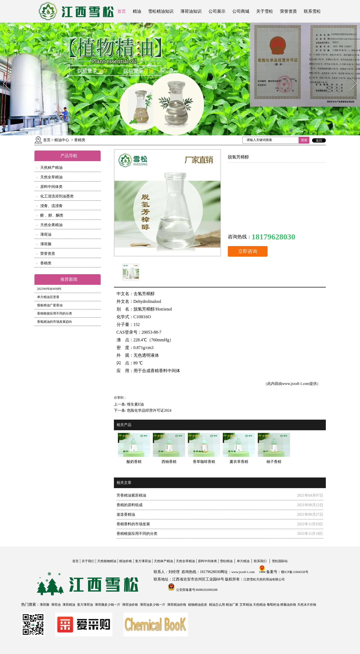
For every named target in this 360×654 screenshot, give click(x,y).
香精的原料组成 (130, 505)
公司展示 (216, 11)
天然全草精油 (51, 177)
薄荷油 (45, 234)
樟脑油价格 (288, 604)
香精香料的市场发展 (133, 524)
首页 (121, 11)
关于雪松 (264, 11)
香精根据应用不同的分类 (54, 313)
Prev (3, 75)
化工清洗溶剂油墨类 (57, 196)
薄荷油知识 (191, 11)
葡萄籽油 (273, 604)
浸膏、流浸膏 (51, 206)
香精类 (45, 263)
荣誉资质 (288, 11)
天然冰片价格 (306, 604)
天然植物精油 (106, 561)
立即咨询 (247, 251)
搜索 (304, 140)
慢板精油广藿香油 (50, 305)
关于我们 (88, 561)
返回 (319, 140)
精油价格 (125, 561)
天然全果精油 (51, 225)
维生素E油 (135, 404)
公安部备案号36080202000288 (196, 590)
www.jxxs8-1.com (295, 384)
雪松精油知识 (161, 11)
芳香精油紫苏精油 (131, 495)
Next (350, 75)
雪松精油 (226, 561)
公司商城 (240, 11)
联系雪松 (312, 11)
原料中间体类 (51, 187)
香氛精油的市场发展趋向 (54, 322)
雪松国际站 (280, 561)
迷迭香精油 (126, 515)
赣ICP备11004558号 (294, 572)
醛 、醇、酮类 (52, 215)
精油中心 (61, 140)
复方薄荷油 (143, 561)
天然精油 (259, 604)
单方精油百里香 (48, 297)
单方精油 (243, 561)
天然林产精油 (51, 168)
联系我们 (260, 561)
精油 (137, 11)
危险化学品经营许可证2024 (149, 410)
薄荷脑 (45, 244)
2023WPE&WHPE (49, 289)
